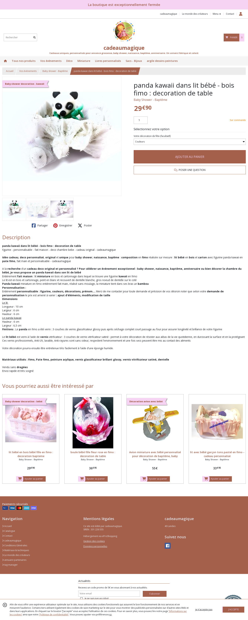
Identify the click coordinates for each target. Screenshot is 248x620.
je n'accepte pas (203, 609)
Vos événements (28, 71)
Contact (230, 13)
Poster (85, 225)
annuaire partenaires (14, 559)
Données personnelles (95, 546)
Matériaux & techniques (15, 550)
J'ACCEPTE (233, 609)
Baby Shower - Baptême (150, 100)
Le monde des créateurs (16, 555)
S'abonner (154, 593)
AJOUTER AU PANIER (189, 157)
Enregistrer (62, 225)
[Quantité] (141, 120)
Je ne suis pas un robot (97, 598)
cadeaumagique (11, 540)
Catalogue (8, 531)
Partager (40, 225)
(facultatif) (152, 136)
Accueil (9, 71)
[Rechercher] (34, 37)
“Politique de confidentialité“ (54, 614)
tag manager (10, 564)
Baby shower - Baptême (55, 71)
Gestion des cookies (94, 541)
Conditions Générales (14, 545)
